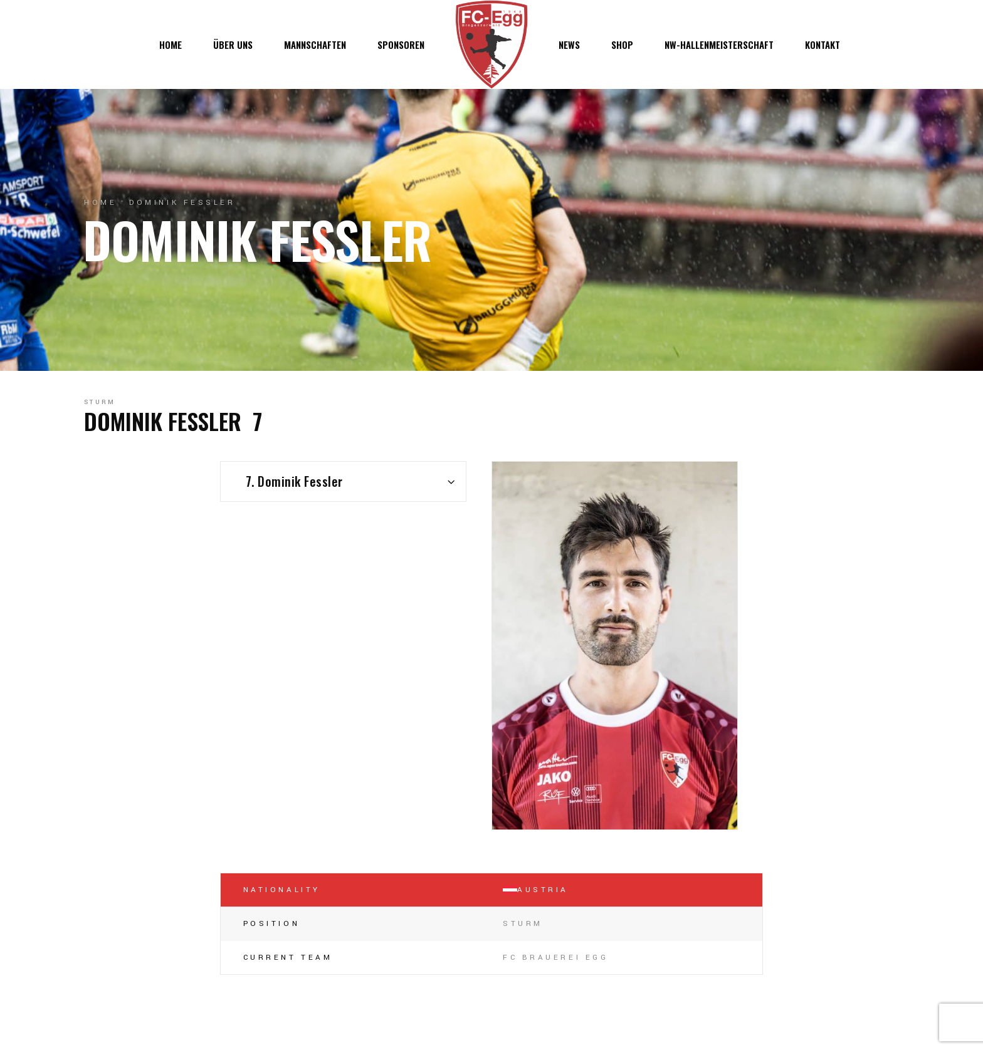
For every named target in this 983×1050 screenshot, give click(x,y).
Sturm (100, 402)
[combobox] (343, 481)
